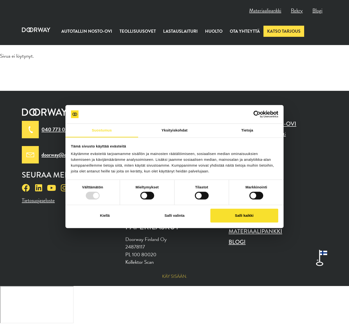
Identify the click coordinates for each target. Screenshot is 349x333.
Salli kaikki (244, 215)
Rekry (297, 10)
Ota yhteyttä (245, 31)
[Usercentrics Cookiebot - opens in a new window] (257, 114)
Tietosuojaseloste (38, 200)
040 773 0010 (57, 129)
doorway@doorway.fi (63, 155)
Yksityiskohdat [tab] (174, 130)
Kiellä (105, 215)
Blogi (317, 10)
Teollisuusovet (137, 31)
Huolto (213, 31)
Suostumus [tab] (102, 130)
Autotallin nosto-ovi (86, 31)
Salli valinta (175, 215)
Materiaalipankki (265, 10)
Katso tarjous (284, 31)
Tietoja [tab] (247, 130)
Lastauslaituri (180, 31)
